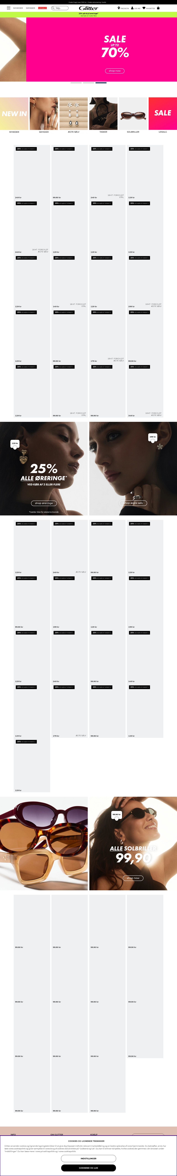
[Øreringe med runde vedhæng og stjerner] (32, 656)
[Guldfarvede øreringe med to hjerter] (145, 226)
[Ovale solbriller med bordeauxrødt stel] (69, 922)
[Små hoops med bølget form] (107, 547)
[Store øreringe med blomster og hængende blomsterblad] (69, 656)
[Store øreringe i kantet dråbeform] (145, 601)
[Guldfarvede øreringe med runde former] (107, 281)
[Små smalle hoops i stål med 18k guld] (69, 390)
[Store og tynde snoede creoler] (69, 172)
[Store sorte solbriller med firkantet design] (69, 976)
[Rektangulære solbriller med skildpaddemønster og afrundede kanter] (145, 922)
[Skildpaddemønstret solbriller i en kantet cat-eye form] (69, 1031)
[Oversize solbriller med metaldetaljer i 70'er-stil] (145, 976)
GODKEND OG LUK (88, 1168)
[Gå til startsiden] (89, 8)
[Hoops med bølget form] (32, 547)
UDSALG (42, 8)
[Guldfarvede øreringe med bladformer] (32, 335)
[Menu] (9, 8)
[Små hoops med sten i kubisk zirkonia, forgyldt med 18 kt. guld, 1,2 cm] (32, 226)
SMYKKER (30, 8)
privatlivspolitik (48, 1151)
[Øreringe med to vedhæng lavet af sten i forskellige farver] (69, 226)
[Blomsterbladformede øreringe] (69, 601)
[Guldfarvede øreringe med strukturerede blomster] (32, 390)
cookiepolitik (70, 1151)
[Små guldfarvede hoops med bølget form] (69, 335)
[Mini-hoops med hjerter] (107, 656)
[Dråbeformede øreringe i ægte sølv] (69, 547)
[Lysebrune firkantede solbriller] (107, 1085)
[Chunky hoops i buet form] (32, 765)
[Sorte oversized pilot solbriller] (107, 922)
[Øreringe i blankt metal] (145, 710)
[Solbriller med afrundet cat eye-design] (32, 1031)
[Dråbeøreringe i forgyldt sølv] (145, 390)
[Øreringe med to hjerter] (145, 656)
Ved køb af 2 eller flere (88, 16)
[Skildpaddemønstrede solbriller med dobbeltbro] (107, 976)
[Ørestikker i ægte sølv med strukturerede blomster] (69, 710)
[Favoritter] (150, 8)
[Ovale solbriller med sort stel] (145, 1031)
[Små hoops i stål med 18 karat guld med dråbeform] (107, 172)
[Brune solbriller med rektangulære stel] (107, 1031)
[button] (137, 8)
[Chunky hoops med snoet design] (32, 601)
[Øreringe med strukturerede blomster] (145, 547)
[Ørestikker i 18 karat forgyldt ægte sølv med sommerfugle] (107, 335)
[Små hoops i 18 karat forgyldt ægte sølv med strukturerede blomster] (145, 281)
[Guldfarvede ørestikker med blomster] (145, 335)
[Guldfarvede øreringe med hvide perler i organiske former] (32, 172)
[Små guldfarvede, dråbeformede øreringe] (107, 390)
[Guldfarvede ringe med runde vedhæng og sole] (107, 226)
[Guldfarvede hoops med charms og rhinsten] (32, 281)
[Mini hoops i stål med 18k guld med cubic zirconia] (69, 281)
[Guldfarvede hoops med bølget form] (145, 172)
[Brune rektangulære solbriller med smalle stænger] (69, 1085)
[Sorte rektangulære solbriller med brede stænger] (32, 1085)
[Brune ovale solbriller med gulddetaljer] (32, 922)
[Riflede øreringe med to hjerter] (32, 710)
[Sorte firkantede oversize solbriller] (32, 976)
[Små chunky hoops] (107, 601)
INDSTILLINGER (88, 1158)
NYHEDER (18, 8)
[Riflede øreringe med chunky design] (107, 710)
